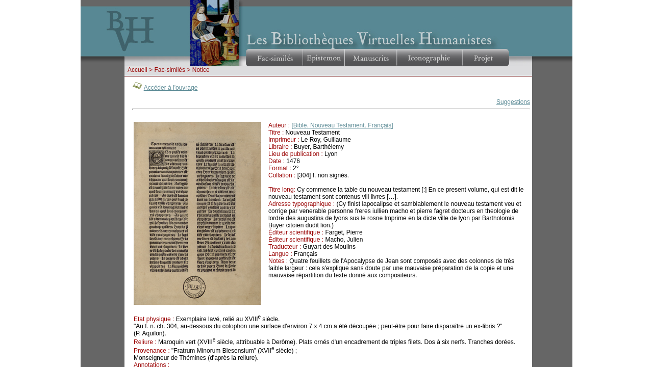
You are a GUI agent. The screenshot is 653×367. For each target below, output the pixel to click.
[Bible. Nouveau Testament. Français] (342, 125)
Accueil (137, 69)
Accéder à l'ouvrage (171, 87)
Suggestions (513, 102)
